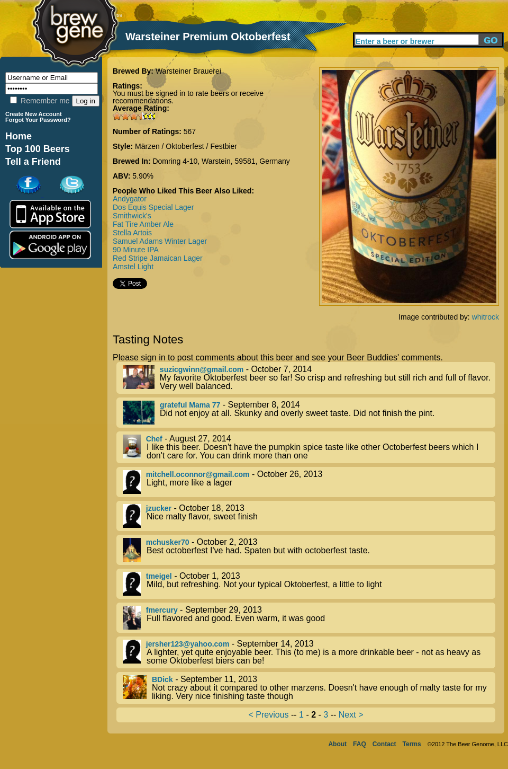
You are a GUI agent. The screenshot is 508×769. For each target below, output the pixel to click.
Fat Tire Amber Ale (143, 224)
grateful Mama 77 (190, 405)
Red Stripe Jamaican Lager (158, 258)
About (337, 744)
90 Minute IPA (136, 249)
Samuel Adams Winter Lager (160, 241)
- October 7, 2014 (309, 378)
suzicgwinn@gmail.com (201, 369)
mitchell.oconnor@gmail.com (198, 474)
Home (18, 136)
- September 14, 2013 (309, 652)
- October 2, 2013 (309, 550)
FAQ (359, 744)
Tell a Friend (33, 161)
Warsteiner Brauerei (188, 71)
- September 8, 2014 (309, 413)
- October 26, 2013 (309, 482)
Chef (154, 439)
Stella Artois (132, 232)
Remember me (39, 100)
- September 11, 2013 (309, 688)
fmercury (162, 610)
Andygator (130, 199)
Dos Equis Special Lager (153, 207)
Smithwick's (132, 215)
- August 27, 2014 (309, 447)
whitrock (485, 317)
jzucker (158, 508)
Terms (412, 744)
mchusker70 (167, 542)
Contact (384, 744)
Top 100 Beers (37, 149)
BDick (162, 679)
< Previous (269, 714)
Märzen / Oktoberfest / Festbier (186, 146)
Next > (351, 714)
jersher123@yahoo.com (188, 644)
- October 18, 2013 (309, 516)
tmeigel (159, 576)
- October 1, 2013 (309, 584)
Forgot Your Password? (38, 120)
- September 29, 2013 (309, 618)
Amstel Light (133, 266)
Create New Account (33, 114)
